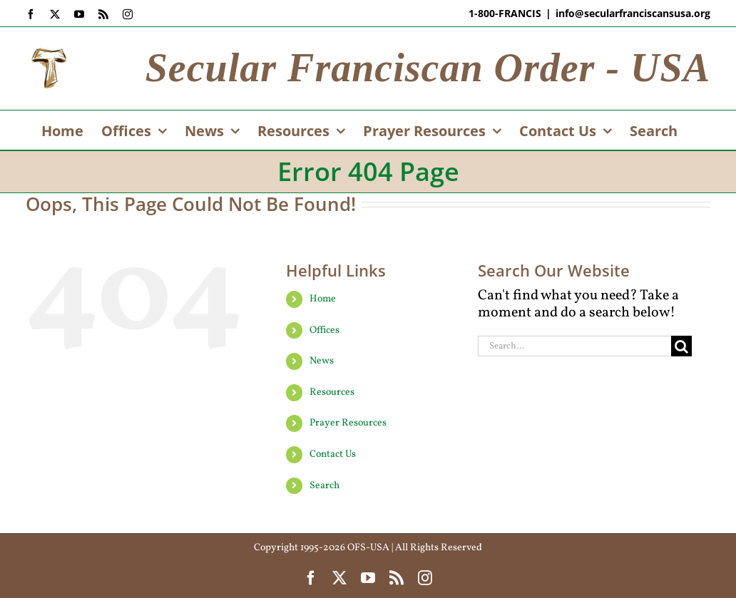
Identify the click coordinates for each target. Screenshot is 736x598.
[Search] (681, 346)
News (322, 361)
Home (323, 299)
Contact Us (333, 454)
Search (324, 486)
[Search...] (574, 346)
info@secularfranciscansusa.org (633, 13)
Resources (332, 392)
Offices (324, 330)
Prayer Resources (348, 423)
